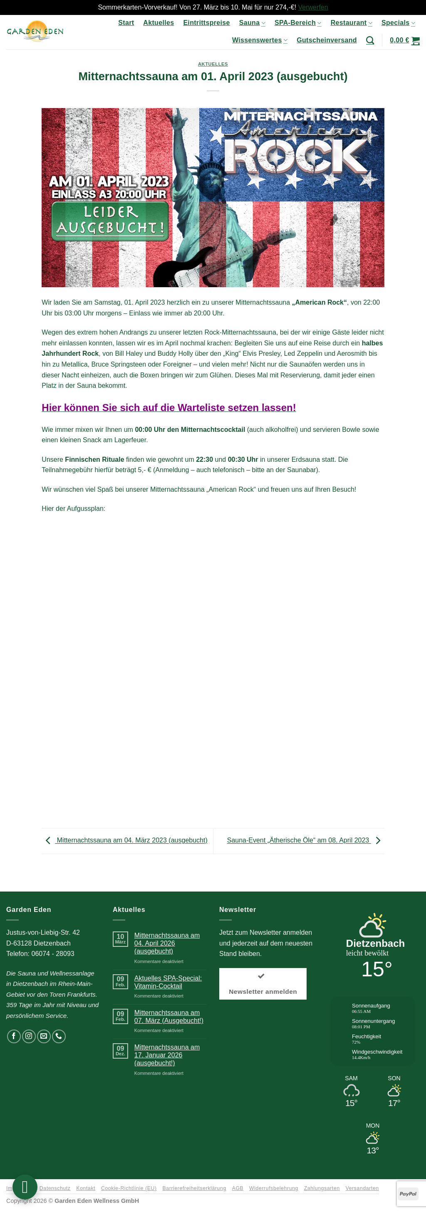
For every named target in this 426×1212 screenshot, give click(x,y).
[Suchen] (370, 40)
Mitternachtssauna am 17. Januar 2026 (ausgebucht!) (167, 1055)
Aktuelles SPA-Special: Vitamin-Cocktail (168, 982)
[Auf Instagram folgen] (29, 1036)
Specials (398, 23)
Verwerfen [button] (313, 7)
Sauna (252, 23)
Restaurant (351, 23)
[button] (405, 40)
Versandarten (362, 1188)
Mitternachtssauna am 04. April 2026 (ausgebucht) (167, 943)
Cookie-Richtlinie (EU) (129, 1188)
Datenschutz (55, 1188)
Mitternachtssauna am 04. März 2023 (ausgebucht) (124, 840)
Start (126, 22)
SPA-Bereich (298, 23)
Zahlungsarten (322, 1188)
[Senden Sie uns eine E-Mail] (44, 1036)
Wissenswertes (259, 40)
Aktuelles (158, 22)
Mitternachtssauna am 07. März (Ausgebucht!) (168, 1016)
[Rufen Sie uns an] (59, 1036)
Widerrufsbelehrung (273, 1188)
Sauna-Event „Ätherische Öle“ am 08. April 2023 (305, 840)
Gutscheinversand (327, 40)
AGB (238, 1188)
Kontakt (85, 1188)
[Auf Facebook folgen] (14, 1036)
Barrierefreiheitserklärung (194, 1188)
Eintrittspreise (206, 22)
